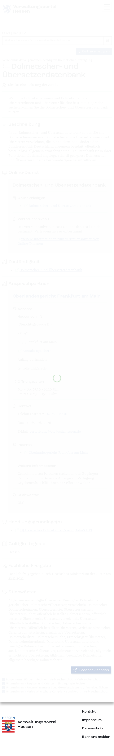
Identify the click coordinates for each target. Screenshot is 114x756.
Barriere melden (96, 737)
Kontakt (89, 711)
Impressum (92, 720)
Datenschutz (92, 728)
